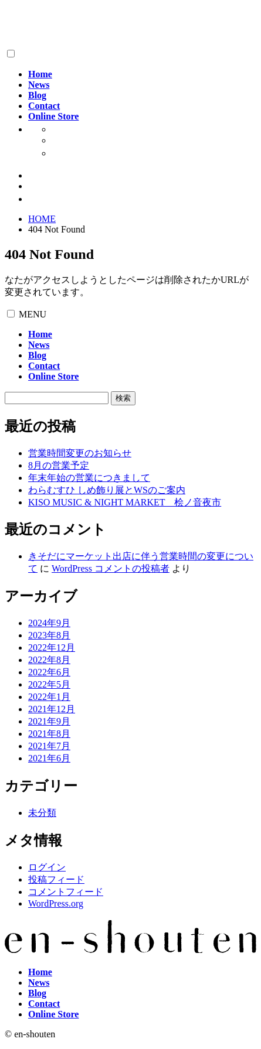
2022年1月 (49, 697)
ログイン (47, 867)
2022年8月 (49, 660)
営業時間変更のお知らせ (79, 453)
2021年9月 (49, 721)
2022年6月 (49, 672)
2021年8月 (49, 734)
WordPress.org (55, 903)
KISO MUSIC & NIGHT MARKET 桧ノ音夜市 (124, 502)
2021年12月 (51, 709)
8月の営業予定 (58, 465)
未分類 (42, 813)
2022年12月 (51, 647)
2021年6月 (49, 758)
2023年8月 (49, 635)
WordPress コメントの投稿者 (111, 568)
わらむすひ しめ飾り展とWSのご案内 (106, 490)
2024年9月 (49, 623)
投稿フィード (56, 879)
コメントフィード (65, 892)
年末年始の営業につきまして (89, 478)
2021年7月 (49, 746)
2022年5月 (49, 684)
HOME (42, 219)
